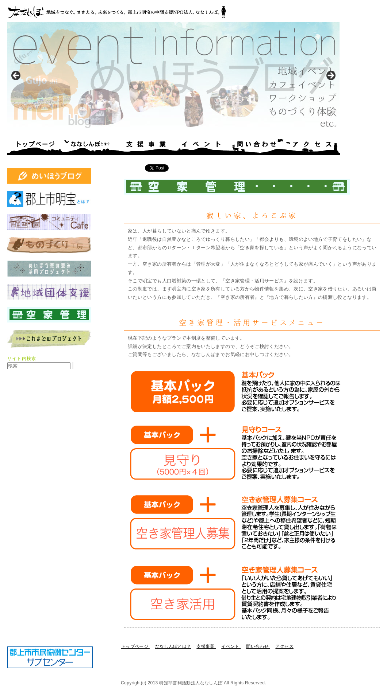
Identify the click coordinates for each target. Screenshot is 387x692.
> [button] (330, 75)
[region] (173, 77)
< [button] (16, 75)
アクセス (312, 146)
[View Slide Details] (173, 77)
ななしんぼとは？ (90, 146)
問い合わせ (257, 146)
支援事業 (146, 146)
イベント (201, 146)
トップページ (35, 146)
